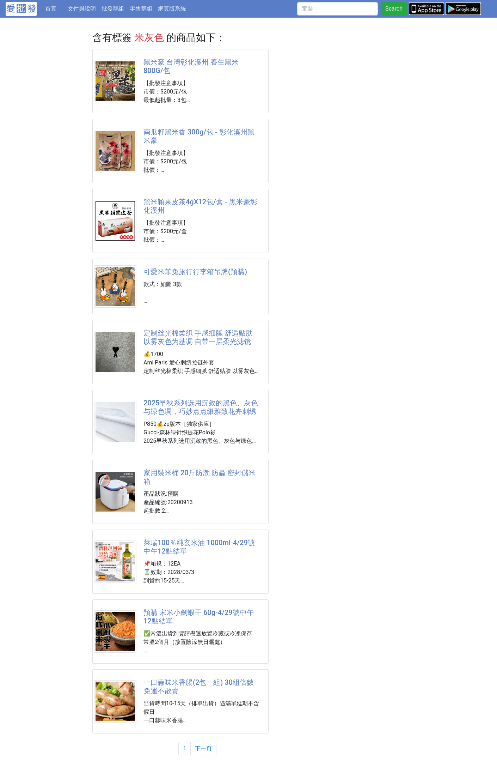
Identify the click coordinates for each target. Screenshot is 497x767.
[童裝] (337, 9)
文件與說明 (82, 8)
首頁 (55, 8)
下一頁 (203, 748)
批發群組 (113, 8)
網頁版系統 (172, 8)
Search (394, 8)
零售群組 (141, 8)
